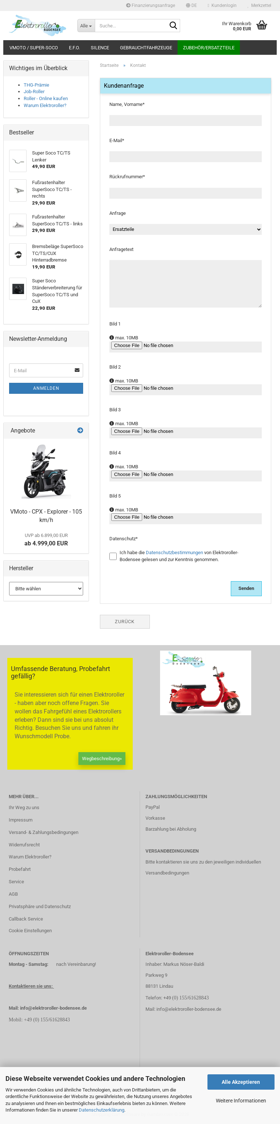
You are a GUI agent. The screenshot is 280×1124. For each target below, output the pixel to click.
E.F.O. (74, 47)
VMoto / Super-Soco (33, 47)
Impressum (20, 820)
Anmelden (46, 388)
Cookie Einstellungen (30, 930)
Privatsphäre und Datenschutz (40, 906)
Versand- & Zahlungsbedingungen (43, 832)
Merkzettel (259, 5)
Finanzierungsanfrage (150, 5)
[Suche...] (86, 25)
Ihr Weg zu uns (24, 807)
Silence (100, 47)
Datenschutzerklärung (101, 1110)
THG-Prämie (36, 85)
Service (16, 881)
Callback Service (26, 919)
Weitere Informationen (241, 1101)
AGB (13, 894)
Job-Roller (34, 91)
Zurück (125, 621)
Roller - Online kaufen (46, 98)
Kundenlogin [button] (222, 5)
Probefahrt (20, 869)
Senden (246, 588)
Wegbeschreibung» (102, 758)
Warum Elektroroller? (45, 105)
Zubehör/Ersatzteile (208, 47)
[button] (191, 5)
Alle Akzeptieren (241, 1082)
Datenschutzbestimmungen (174, 552)
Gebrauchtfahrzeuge (146, 47)
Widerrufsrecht (24, 844)
